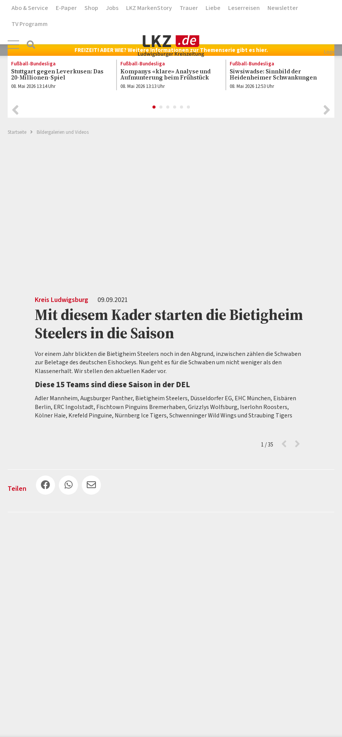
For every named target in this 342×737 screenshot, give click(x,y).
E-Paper (66, 8)
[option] (57, 77)
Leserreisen (244, 8)
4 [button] (175, 107)
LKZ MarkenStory (149, 8)
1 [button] (154, 107)
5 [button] (182, 107)
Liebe (213, 8)
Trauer (189, 8)
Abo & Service (29, 8)
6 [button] (189, 107)
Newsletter (282, 8)
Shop (91, 8)
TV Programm (29, 24)
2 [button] (161, 107)
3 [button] (168, 107)
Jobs (112, 8)
